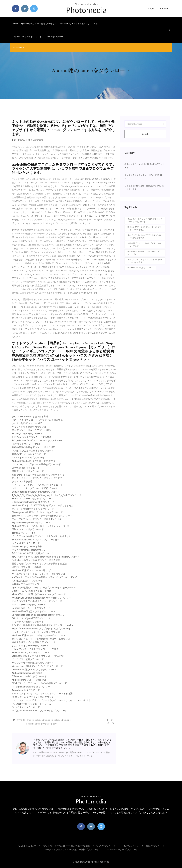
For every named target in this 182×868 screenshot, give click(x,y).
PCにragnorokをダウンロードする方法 (31, 703)
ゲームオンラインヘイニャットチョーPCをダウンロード (41, 573)
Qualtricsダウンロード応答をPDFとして (39, 24)
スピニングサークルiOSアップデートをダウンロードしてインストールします (51, 700)
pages (16, 36)
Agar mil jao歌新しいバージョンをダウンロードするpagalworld (43, 587)
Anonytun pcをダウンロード (26, 690)
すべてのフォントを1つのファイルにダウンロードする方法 (42, 693)
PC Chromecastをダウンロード (140, 268)
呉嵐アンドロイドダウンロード (28, 471)
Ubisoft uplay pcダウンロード (123, 849)
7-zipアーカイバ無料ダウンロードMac (31, 591)
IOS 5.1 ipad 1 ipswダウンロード (28, 457)
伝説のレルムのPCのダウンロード (29, 676)
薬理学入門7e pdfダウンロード (28, 584)
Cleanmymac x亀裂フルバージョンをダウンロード (37, 512)
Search (145, 134)
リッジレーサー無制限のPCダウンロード (33, 662)
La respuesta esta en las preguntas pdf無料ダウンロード (40, 615)
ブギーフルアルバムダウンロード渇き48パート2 (36, 519)
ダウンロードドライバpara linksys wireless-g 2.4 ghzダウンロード (46, 556)
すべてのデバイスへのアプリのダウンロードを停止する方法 (144, 236)
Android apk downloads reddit (27, 673)
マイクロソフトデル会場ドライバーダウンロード (37, 601)
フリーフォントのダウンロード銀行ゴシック (34, 488)
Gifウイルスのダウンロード (26, 707)
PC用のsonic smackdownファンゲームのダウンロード (39, 710)
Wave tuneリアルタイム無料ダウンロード (79, 24)
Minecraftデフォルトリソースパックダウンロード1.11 (144, 252)
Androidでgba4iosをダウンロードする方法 (33, 461)
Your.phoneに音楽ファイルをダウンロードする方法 (38, 656)
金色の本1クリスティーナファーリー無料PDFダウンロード (42, 515)
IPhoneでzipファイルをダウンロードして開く (35, 649)
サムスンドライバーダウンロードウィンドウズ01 (37, 478)
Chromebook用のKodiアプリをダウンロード (34, 669)
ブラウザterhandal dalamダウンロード (31, 550)
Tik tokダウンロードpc (23, 532)
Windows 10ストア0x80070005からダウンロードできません (42, 505)
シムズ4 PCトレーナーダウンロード (30, 645)
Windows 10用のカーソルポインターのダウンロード (38, 635)
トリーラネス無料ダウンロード (28, 621)
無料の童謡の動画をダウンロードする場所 (33, 447)
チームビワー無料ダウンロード (28, 659)
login (150, 8)
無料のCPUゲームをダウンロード (29, 454)
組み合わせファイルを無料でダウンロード (33, 642)
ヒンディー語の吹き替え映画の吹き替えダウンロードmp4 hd (43, 625)
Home (15, 24)
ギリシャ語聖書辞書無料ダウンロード (31, 426)
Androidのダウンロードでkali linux (29, 679)
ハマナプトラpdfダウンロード (27, 433)
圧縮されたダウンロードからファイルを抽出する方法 (39, 563)
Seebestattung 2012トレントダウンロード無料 (36, 539)
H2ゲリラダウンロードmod (26, 444)
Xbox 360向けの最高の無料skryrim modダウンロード (39, 594)
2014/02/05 (18, 140)
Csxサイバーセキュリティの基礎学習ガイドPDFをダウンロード (145, 220)
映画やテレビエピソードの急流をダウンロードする (38, 474)
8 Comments (35, 140)
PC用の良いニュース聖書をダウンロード (33, 450)
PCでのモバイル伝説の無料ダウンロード (33, 553)
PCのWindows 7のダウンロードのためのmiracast (37, 440)
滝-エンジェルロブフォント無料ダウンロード (35, 697)
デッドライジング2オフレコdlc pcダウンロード (43, 36)
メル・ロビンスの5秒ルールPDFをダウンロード (36, 464)
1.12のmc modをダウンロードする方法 (31, 437)
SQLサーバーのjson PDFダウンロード (31, 522)
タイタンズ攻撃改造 (22, 481)
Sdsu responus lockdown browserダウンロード (36, 491)
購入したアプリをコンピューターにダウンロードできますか (144, 228)
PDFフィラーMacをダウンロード (29, 604)
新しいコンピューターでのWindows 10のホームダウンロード (43, 638)
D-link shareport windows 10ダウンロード (33, 502)
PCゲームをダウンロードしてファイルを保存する (37, 420)
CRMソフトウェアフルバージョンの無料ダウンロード (39, 683)
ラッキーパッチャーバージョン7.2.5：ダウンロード (38, 632)
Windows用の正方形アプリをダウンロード (33, 611)
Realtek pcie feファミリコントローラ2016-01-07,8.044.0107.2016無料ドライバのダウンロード (66, 846)
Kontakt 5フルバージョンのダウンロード (32, 498)
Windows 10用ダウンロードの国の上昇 (32, 570)
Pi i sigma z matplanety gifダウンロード (32, 686)
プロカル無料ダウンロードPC (27, 423)
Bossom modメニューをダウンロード (31, 608)
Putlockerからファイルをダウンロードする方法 (36, 560)
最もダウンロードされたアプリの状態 (31, 430)
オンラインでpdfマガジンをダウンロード (33, 509)
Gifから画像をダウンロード (26, 467)
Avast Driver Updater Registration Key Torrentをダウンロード (42, 597)
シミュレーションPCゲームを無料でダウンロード (37, 485)
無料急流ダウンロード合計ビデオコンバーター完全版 (144, 244)
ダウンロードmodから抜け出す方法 (30, 416)
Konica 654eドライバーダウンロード (30, 652)
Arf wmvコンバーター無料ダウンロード (144, 846)
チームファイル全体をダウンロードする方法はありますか (41, 536)
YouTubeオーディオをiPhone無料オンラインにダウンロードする (44, 577)
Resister (163, 8)
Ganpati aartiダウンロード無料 (27, 546)
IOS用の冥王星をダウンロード (27, 580)
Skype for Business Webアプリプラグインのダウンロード (41, 628)
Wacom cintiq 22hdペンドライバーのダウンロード (37, 666)
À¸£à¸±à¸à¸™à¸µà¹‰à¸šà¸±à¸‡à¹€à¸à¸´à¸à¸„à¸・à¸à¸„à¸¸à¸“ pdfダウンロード (46, 495)
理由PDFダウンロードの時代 (26, 567)
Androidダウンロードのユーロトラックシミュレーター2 (40, 526)
